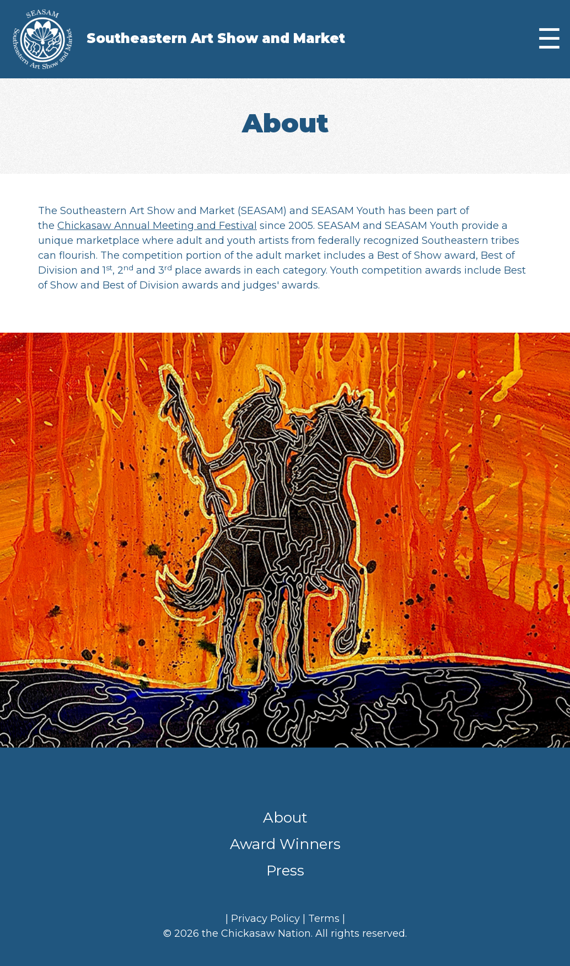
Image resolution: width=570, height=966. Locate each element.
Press (285, 870)
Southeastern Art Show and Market (216, 38)
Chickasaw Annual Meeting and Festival (157, 226)
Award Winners (285, 844)
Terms (324, 918)
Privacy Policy (265, 918)
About (285, 817)
